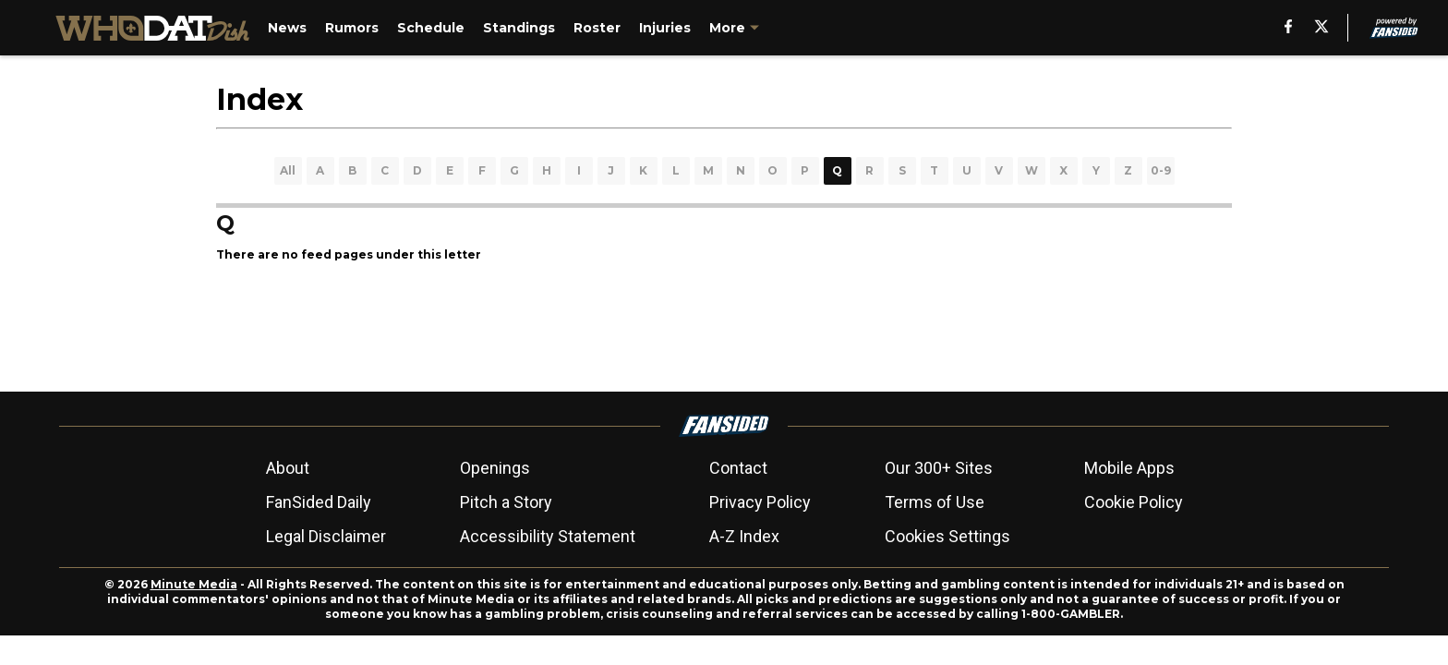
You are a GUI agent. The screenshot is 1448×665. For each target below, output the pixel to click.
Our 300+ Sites (939, 468)
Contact (738, 468)
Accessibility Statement (547, 536)
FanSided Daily (318, 502)
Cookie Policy (1133, 502)
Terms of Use (934, 502)
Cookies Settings (947, 536)
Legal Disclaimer (326, 536)
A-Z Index (744, 536)
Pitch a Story (506, 502)
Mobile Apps (1129, 468)
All (288, 170)
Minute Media (194, 584)
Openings (495, 468)
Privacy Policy (760, 502)
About (287, 468)
